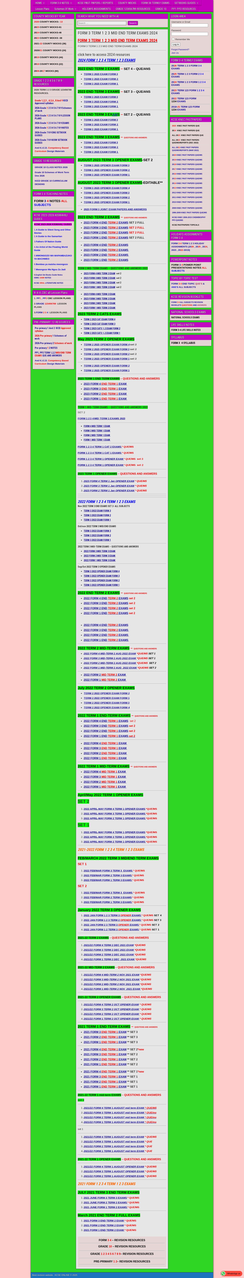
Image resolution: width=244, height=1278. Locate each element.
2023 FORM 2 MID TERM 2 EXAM (100, 282)
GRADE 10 (160, 8)
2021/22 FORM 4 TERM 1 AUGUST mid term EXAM (114, 1136)
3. (47, 241)
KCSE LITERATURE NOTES (48, 283)
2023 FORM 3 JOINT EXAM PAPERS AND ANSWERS (115, 209)
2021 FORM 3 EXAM (105, 1032)
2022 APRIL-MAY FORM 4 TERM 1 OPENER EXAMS (114, 808)
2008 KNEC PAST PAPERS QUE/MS (187, 208)
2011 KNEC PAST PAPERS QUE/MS (187, 197)
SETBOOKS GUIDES (185, 3)
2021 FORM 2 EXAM (105, 1037)
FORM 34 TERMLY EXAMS (155, 3)
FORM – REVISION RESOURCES (122, 1240)
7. (50, 269)
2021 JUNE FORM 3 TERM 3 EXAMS (105, 1197)
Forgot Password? (180, 49)
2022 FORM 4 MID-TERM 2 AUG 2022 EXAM (110, 653)
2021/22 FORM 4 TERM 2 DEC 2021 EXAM (109, 945)
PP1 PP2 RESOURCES (183, 8)
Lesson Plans (42, 8)
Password (176, 30)
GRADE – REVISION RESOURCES (122, 1253)
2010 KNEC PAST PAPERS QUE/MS (187, 202)
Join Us (175, 53)
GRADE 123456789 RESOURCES (133, 8)
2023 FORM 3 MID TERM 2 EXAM (100, 278)
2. (48, 236)
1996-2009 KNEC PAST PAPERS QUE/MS (189, 213)
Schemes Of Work (64, 8)
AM (114, 114)
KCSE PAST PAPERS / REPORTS (95, 3)
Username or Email (180, 22)
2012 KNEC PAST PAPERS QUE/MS (187, 193)
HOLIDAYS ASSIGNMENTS (96, 8)
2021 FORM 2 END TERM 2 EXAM (104, 1225)
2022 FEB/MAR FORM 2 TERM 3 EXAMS (108, 897)
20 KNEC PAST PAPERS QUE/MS (187, 155)
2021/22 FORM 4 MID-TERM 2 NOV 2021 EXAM (111, 974)
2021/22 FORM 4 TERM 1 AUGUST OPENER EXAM (114, 1166)
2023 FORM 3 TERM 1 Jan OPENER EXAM (109, 485)
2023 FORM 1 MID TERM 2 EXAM (99, 287)
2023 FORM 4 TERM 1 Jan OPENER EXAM (109, 481)
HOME (38, 3)
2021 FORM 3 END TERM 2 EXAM (104, 1220)
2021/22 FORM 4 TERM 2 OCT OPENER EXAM (111, 1004)
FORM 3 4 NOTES (59, 3)
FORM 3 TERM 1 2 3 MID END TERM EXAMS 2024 (118, 33)
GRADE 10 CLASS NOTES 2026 (51, 167)
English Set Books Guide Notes (49, 275)
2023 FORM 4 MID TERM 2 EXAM (99, 273)
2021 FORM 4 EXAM (105, 1049)
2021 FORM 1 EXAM (105, 1042)
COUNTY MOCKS (127, 3)
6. (51, 264)
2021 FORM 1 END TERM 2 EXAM (104, 1230)
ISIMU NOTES (42, 278)
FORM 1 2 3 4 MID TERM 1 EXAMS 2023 (101, 418)
